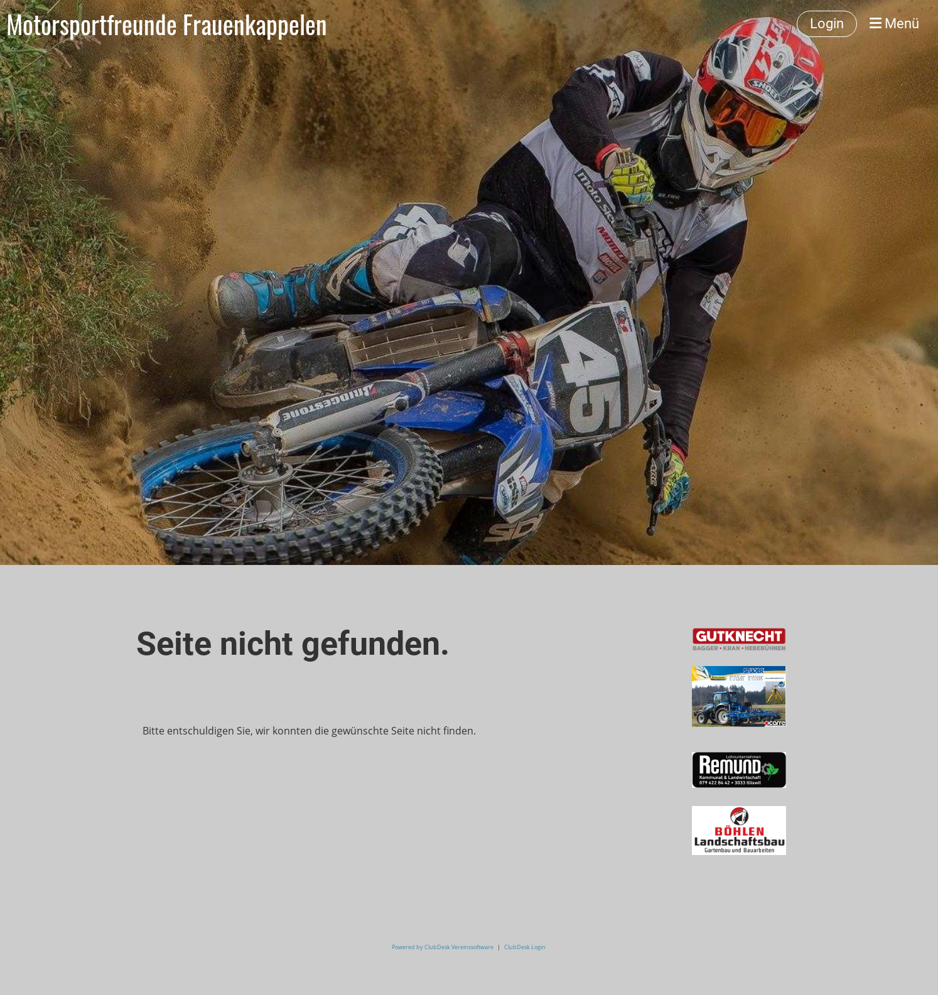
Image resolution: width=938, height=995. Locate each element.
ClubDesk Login (525, 947)
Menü (894, 23)
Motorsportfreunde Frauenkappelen (166, 23)
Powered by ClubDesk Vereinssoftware (442, 947)
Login (827, 23)
